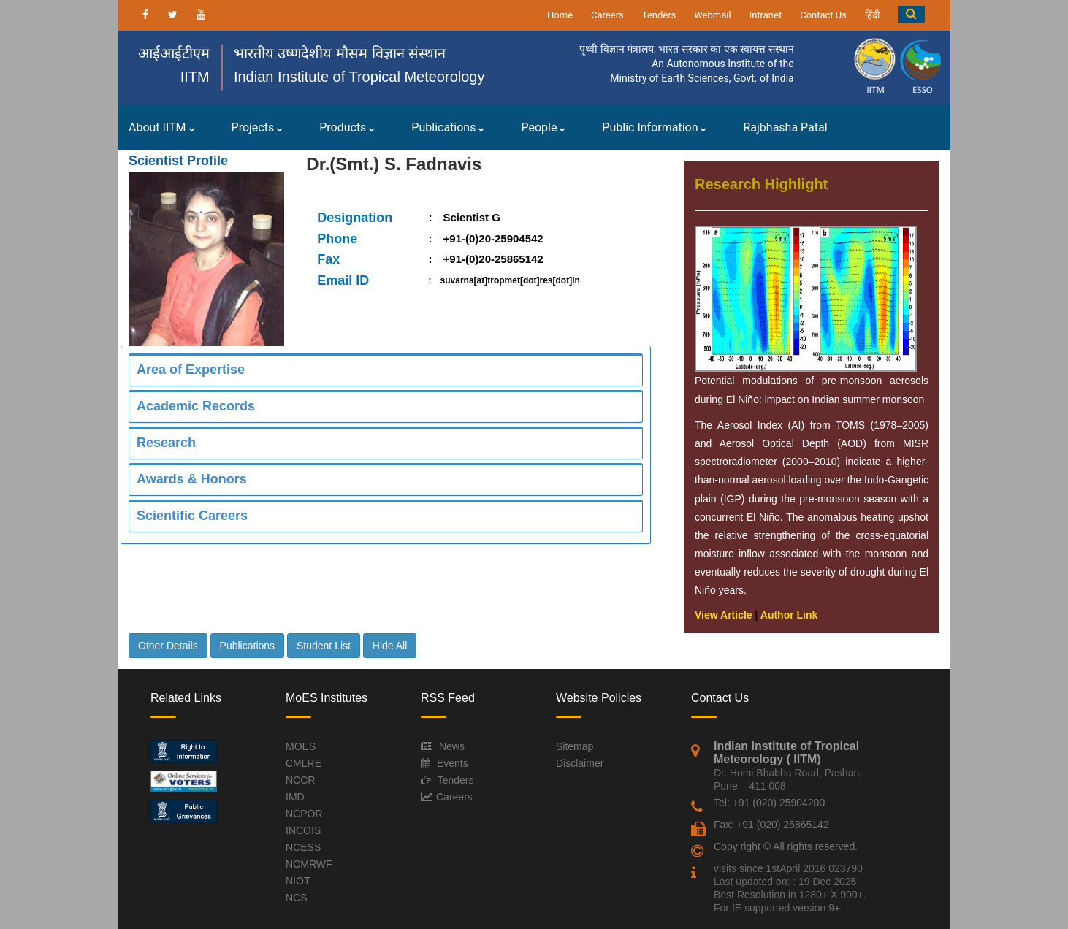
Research (166, 442)
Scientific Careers (192, 515)
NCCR (300, 780)
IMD (295, 797)
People (543, 127)
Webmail (712, 14)
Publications (447, 127)
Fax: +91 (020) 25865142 (771, 824)
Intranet (765, 14)
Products (347, 127)
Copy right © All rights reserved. (786, 846)
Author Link (789, 615)
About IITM (162, 127)
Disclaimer (579, 763)
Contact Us (823, 14)
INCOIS (303, 830)
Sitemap (574, 746)
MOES (301, 746)
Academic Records (196, 406)
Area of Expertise (191, 369)
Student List (324, 645)
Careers (607, 14)
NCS (297, 897)
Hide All (390, 645)
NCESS (303, 847)
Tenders (659, 14)
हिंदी (872, 14)
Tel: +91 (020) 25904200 (769, 802)
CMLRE (303, 763)
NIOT (298, 881)
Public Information (654, 127)
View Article (723, 615)
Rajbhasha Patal (785, 127)
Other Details (168, 645)
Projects (257, 127)
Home (560, 14)
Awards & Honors (192, 479)
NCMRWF (309, 864)
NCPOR (304, 813)
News (452, 746)
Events (452, 763)
